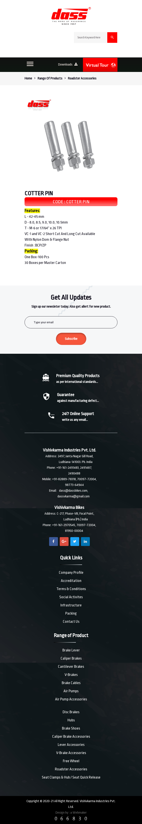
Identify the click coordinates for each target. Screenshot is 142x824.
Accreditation (71, 581)
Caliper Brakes (71, 658)
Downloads (68, 64)
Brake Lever (71, 650)
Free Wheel (71, 761)
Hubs (71, 720)
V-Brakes (71, 675)
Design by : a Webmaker (71, 813)
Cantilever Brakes (71, 666)
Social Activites (71, 597)
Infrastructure (71, 605)
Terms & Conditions (71, 589)
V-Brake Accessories (71, 753)
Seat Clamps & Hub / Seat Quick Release (71, 777)
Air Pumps (71, 691)
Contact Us (71, 621)
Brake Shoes (71, 728)
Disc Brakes (71, 712)
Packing (71, 613)
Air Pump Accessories (71, 699)
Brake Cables (71, 683)
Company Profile (71, 572)
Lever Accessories (71, 745)
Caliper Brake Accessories (71, 736)
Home (28, 78)
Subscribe (71, 339)
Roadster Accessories (71, 769)
